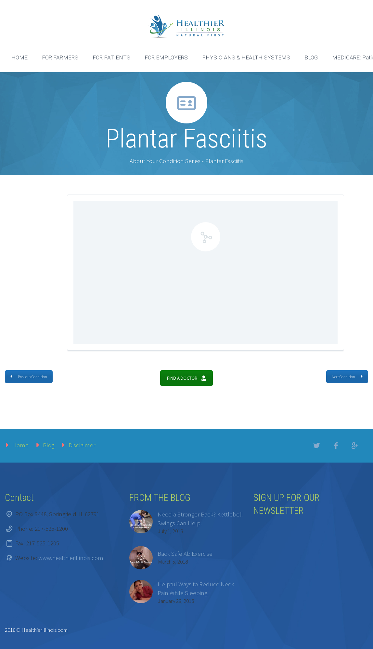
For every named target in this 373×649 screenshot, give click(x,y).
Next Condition (347, 376)
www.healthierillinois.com (70, 558)
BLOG (311, 57)
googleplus (355, 446)
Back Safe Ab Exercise (185, 553)
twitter (317, 446)
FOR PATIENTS (111, 57)
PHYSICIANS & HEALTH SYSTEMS (246, 57)
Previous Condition (28, 376)
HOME (19, 57)
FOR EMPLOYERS (166, 57)
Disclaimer (82, 445)
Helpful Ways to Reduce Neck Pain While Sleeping (196, 588)
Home (20, 445)
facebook (336, 446)
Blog (48, 445)
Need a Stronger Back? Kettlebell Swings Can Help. (200, 518)
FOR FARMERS (60, 57)
